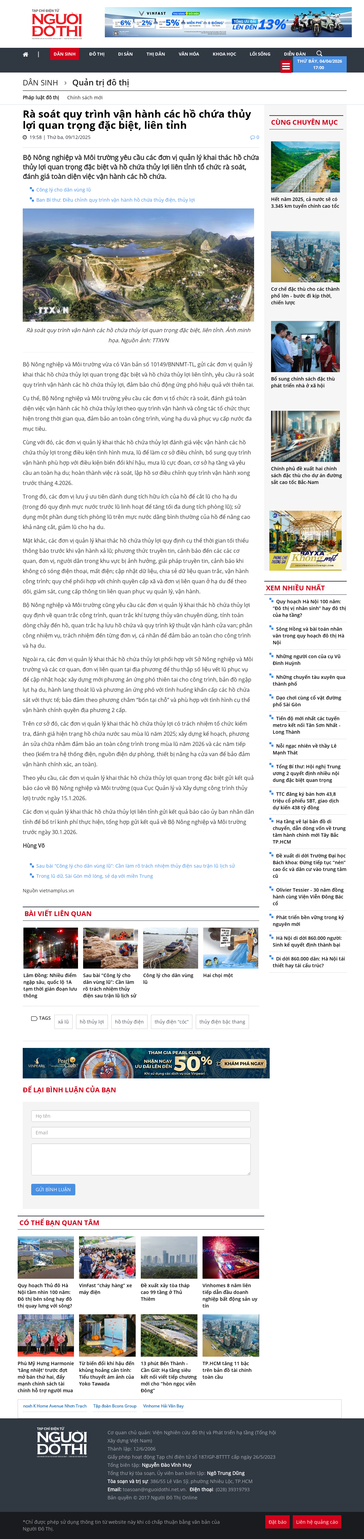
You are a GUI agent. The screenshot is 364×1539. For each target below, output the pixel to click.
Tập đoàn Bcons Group (114, 1406)
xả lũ (63, 1021)
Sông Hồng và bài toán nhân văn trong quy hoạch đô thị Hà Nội (308, 636)
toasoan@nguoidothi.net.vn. (155, 1489)
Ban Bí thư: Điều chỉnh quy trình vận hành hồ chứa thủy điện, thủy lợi (115, 200)
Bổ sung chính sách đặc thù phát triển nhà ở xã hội (303, 382)
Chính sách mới (85, 97)
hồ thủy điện (129, 1021)
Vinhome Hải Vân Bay (163, 1406)
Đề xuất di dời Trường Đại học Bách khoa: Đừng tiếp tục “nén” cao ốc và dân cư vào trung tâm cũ (309, 865)
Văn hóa (189, 54)
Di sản (125, 54)
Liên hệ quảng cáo (317, 1522)
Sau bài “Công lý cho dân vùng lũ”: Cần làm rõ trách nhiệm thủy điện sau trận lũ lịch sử (135, 866)
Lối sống (260, 54)
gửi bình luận (53, 1189)
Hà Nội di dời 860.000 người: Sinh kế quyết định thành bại (307, 941)
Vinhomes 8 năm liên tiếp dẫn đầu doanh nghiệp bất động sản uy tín (230, 1295)
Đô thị (96, 54)
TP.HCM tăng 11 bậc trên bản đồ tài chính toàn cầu (227, 1370)
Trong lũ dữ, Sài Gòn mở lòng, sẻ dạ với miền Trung (94, 876)
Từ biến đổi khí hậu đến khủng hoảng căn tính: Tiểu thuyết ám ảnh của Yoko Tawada (106, 1373)
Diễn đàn (295, 54)
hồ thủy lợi (92, 1021)
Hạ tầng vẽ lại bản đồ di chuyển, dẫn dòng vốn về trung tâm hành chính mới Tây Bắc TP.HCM (309, 831)
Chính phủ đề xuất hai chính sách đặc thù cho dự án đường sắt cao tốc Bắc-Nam (306, 475)
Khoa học (224, 54)
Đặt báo (277, 1522)
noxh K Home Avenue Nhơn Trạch (55, 1406)
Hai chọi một (218, 975)
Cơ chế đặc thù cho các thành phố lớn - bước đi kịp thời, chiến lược (305, 296)
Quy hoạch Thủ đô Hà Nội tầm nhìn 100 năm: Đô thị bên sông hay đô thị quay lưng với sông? (45, 1295)
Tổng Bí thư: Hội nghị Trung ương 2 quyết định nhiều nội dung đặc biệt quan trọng (307, 773)
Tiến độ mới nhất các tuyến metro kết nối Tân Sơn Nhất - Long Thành (307, 725)
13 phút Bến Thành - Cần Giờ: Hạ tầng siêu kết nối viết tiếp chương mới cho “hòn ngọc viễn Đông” (169, 1377)
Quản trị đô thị (99, 82)
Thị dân (156, 54)
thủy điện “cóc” (172, 1021)
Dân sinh (65, 54)
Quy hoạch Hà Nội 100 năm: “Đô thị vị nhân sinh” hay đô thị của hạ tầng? (309, 608)
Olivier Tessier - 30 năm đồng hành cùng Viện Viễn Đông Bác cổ (308, 897)
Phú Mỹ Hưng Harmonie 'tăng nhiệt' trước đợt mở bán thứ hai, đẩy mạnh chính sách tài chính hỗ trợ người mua (46, 1377)
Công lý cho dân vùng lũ (63, 189)
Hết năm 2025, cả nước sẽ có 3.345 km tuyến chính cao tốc (305, 202)
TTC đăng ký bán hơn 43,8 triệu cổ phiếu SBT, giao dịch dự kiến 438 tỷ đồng (306, 801)
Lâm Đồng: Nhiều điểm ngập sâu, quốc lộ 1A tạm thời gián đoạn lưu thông (50, 985)
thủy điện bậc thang (222, 1021)
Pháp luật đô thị (41, 97)
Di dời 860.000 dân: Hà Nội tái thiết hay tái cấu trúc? (309, 962)
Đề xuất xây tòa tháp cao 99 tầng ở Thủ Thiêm (165, 1292)
